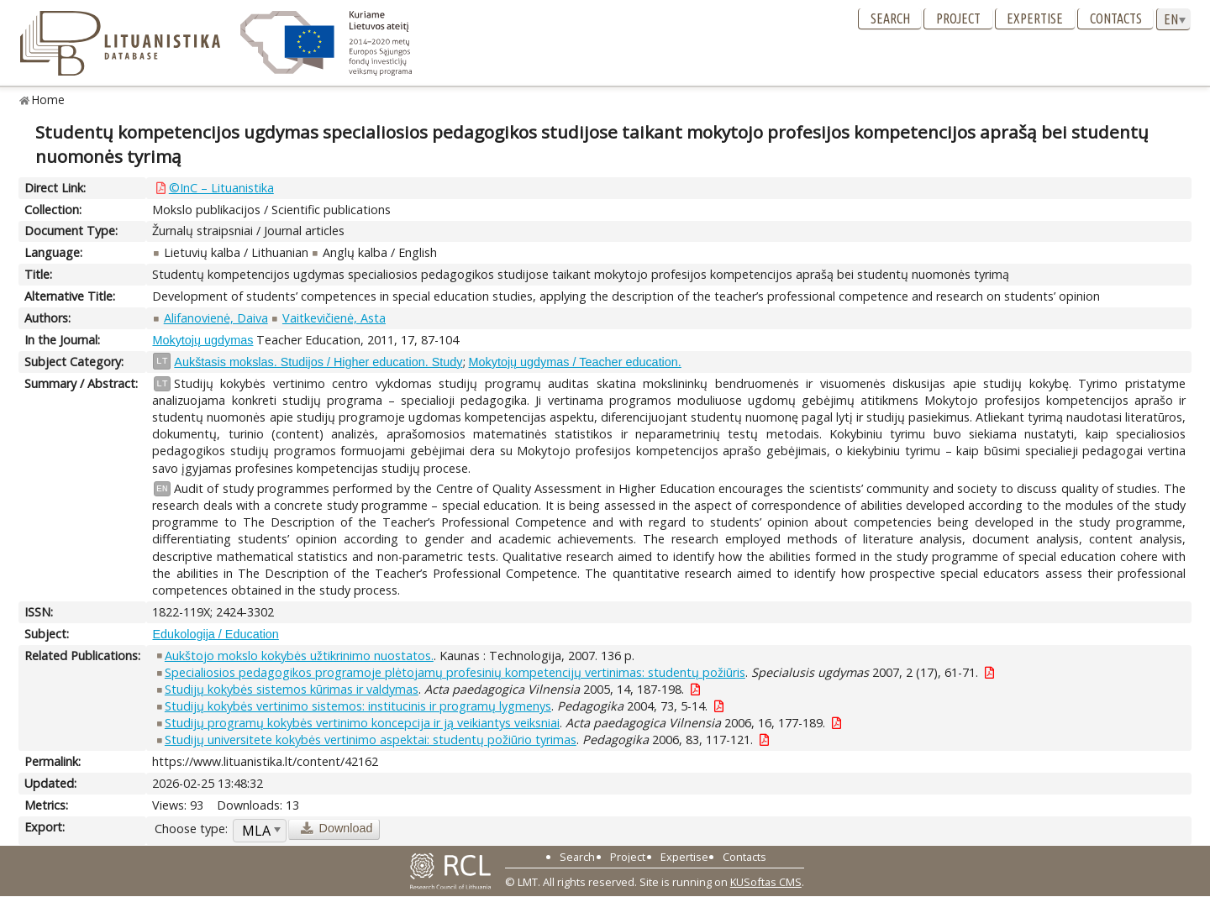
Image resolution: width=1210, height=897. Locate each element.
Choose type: (191, 829)
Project (958, 18)
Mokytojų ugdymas (202, 340)
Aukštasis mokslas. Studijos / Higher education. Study (318, 362)
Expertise (1035, 18)
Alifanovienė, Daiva (216, 318)
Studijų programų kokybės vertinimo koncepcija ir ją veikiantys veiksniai (362, 723)
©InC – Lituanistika (221, 188)
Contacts (1116, 18)
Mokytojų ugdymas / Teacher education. (575, 362)
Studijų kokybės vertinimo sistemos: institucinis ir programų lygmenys (358, 706)
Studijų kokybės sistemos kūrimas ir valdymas (291, 689)
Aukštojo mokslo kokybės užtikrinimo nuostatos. (299, 656)
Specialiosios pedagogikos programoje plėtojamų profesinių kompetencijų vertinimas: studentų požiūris (455, 672)
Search (890, 18)
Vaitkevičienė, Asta (334, 318)
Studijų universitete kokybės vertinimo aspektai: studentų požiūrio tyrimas (370, 740)
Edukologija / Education (215, 634)
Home (48, 100)
